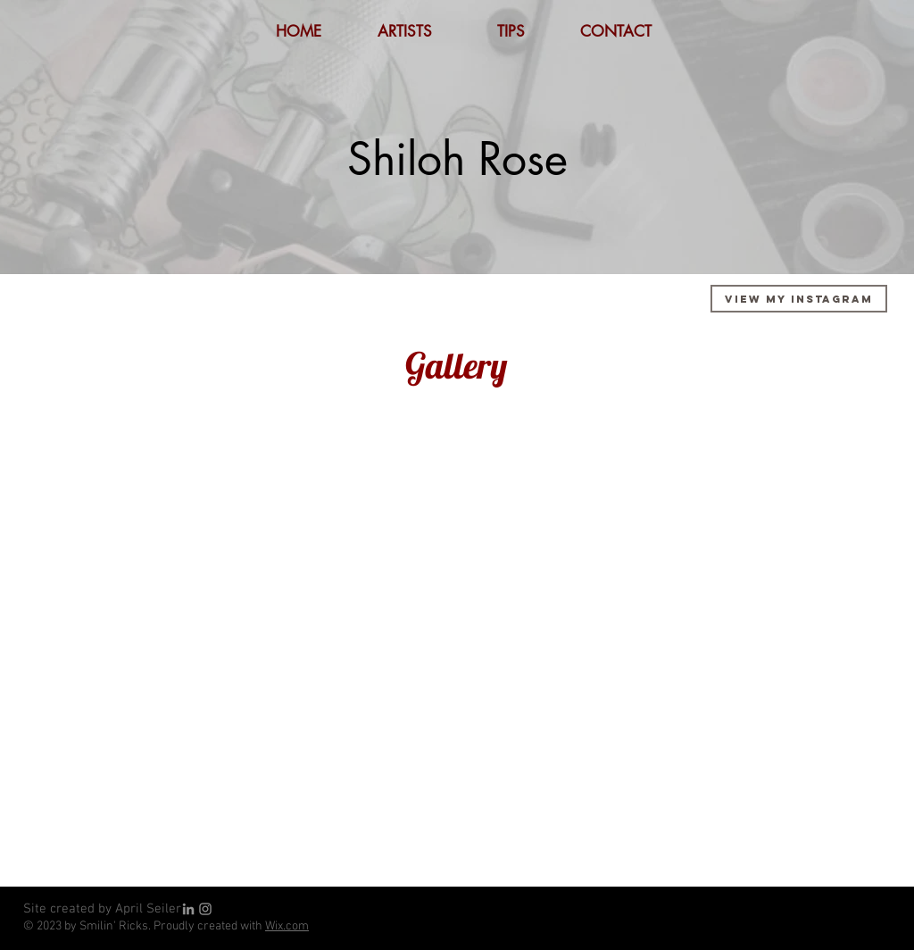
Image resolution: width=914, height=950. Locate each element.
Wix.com (287, 926)
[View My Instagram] (798, 298)
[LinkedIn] (188, 909)
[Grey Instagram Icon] (205, 909)
